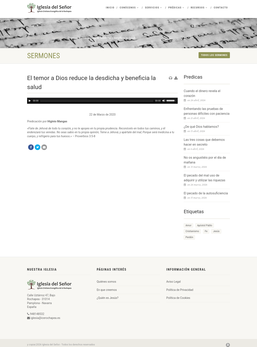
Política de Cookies (178, 297)
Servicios (153, 7)
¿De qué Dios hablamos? (201, 127)
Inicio (110, 7)
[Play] (29, 100)
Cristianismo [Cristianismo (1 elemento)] (192, 231)
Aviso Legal (173, 281)
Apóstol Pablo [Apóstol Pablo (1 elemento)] (204, 225)
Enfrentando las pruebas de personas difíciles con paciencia (206, 111)
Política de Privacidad (179, 289)
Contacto (221, 7)
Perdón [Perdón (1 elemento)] (189, 237)
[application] (102, 101)
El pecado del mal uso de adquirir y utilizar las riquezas (204, 178)
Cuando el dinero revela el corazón (202, 93)
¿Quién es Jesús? (107, 297)
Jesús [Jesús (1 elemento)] (216, 231)
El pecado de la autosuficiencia (206, 193)
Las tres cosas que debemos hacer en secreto (204, 142)
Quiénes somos (106, 281)
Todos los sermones (214, 55)
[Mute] (163, 100)
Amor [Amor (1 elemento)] (188, 225)
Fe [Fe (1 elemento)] (206, 231)
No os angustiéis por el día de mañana (205, 160)
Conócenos (129, 7)
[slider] (97, 101)
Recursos (199, 7)
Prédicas (176, 7)
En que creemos (107, 289)
